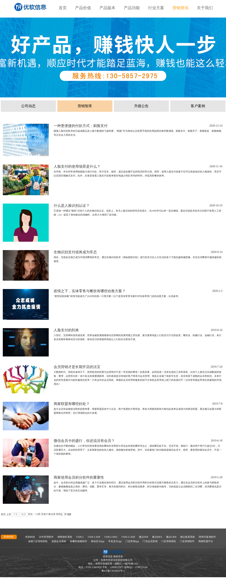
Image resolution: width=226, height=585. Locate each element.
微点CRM (171, 537)
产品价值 (83, 8)
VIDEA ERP (93, 537)
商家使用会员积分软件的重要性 (79, 477)
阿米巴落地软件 (207, 537)
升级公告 (141, 106)
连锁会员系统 (59, 541)
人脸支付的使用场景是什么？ (77, 166)
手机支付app (115, 541)
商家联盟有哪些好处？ (72, 404)
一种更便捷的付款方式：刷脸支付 (81, 126)
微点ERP (143, 537)
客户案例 (198, 106)
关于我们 (205, 8)
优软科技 (30, 537)
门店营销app (132, 541)
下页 (15, 514)
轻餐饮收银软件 (78, 541)
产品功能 (132, 8)
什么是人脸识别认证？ (72, 206)
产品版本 (107, 8)
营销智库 (85, 106)
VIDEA (80, 537)
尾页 (23, 514)
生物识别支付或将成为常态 (75, 252)
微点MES (157, 537)
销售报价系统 (64, 537)
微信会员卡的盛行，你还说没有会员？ (84, 441)
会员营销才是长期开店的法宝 (77, 367)
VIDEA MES (111, 537)
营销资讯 (180, 8)
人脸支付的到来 (66, 330)
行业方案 (156, 8)
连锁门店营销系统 (38, 541)
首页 (63, 8)
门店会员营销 (150, 541)
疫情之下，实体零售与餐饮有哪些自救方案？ (90, 291)
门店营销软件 (187, 541)
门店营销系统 (168, 541)
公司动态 (28, 106)
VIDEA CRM (128, 537)
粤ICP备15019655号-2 (113, 570)
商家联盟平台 (205, 541)
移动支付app (97, 541)
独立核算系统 (187, 537)
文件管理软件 (46, 537)
